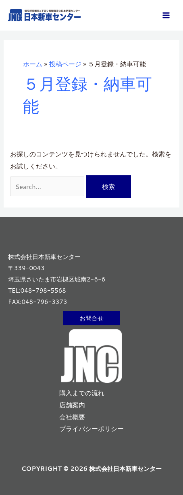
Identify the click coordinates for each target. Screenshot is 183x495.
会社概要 (72, 416)
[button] (91, 318)
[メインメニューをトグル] (166, 15)
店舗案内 (72, 404)
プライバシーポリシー (91, 428)
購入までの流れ (81, 392)
